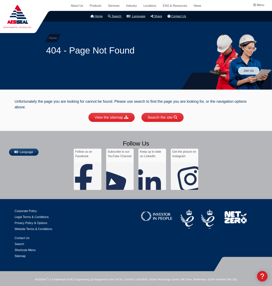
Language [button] (136, 16)
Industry (131, 5)
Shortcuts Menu (25, 250)
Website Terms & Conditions (33, 229)
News (197, 5)
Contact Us (176, 16)
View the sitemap (112, 117)
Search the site (162, 117)
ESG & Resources (175, 5)
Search (115, 16)
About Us (77, 5)
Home (96, 16)
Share (156, 16)
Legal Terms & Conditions (32, 217)
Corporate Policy (26, 211)
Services (114, 5)
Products (96, 5)
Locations (149, 5)
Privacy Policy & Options (31, 223)
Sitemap (20, 256)
